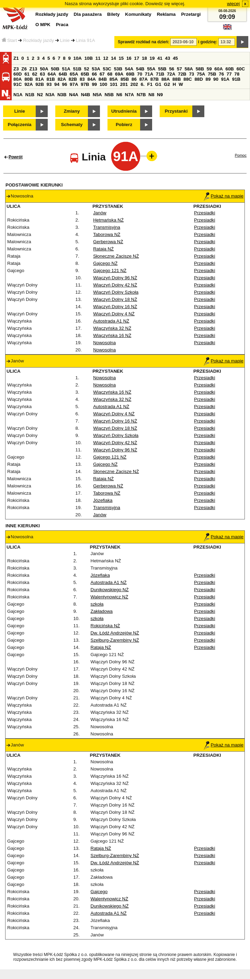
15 (121, 58)
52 (86, 68)
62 (34, 74)
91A (225, 79)
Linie (65, 40)
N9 (160, 94)
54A (129, 68)
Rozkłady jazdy (38, 40)
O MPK (42, 24)
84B (103, 79)
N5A (97, 94)
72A (171, 74)
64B (63, 74)
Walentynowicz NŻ (109, 596)
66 (94, 74)
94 (56, 84)
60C (241, 68)
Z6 (24, 68)
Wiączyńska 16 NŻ (112, 335)
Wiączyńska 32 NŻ (112, 328)
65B (85, 74)
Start (9, 40)
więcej (233, 3)
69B (130, 74)
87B (154, 79)
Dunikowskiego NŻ (110, 589)
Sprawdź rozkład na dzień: (143, 42)
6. (143, 84)
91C (17, 84)
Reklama (166, 14)
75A (201, 74)
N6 (119, 94)
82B (73, 79)
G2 (167, 84)
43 (167, 58)
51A (66, 68)
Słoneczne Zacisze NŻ (116, 256)
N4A (73, 94)
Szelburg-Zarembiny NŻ (115, 640)
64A (52, 74)
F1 (150, 84)
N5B (109, 94)
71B (160, 74)
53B (118, 68)
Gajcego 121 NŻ (109, 270)
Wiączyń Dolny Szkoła (115, 292)
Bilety (113, 14)
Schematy (72, 124)
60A (218, 68)
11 (98, 58)
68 (109, 74)
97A (74, 84)
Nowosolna (104, 342)
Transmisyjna (106, 227)
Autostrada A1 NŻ (111, 321)
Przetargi (191, 14)
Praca (62, 24)
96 (64, 84)
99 (94, 84)
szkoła (97, 604)
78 (236, 74)
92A (28, 84)
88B (176, 79)
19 (152, 58)
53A (96, 68)
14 (113, 58)
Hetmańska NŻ (108, 220)
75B (212, 74)
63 (42, 74)
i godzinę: (207, 42)
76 (221, 74)
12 (105, 58)
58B (200, 68)
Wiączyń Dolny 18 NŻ (115, 299)
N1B (29, 94)
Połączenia (20, 124)
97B (85, 84)
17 (136, 58)
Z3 (16, 68)
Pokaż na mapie (223, 196)
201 (124, 84)
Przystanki (176, 111)
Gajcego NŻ (105, 263)
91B (236, 79)
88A (165, 79)
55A (151, 68)
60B (230, 68)
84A (91, 79)
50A (44, 68)
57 (179, 68)
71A (149, 74)
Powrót (16, 157)
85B (125, 79)
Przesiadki (204, 212)
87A (143, 79)
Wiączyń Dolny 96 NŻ (115, 277)
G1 (158, 84)
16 (129, 58)
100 (103, 84)
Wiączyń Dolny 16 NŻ (115, 306)
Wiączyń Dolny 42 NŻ (115, 285)
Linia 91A (85, 40)
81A (39, 79)
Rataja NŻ (103, 248)
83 (82, 79)
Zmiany (72, 111)
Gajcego (99, 891)
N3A (50, 94)
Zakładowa (102, 611)
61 (27, 74)
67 (102, 74)
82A (62, 79)
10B (88, 58)
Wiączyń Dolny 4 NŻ (114, 313)
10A (77, 58)
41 (159, 58)
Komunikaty (138, 14)
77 (229, 74)
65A (74, 74)
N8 (151, 94)
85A (114, 79)
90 (215, 79)
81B (50, 79)
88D (198, 79)
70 (139, 74)
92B (39, 84)
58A (189, 68)
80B (28, 79)
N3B (62, 94)
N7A (129, 94)
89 (208, 79)
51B (77, 68)
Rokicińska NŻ (105, 625)
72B (182, 74)
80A (17, 79)
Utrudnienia (124, 111)
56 (171, 68)
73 (191, 74)
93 (49, 84)
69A (119, 74)
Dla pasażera (88, 14)
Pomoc (241, 155)
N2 (40, 94)
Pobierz (124, 124)
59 (209, 68)
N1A (18, 94)
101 (113, 84)
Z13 (33, 68)
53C (107, 68)
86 (134, 79)
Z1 (16, 58)
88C (187, 79)
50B (55, 68)
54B (140, 68)
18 (144, 58)
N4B (85, 94)
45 (175, 58)
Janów (99, 212)
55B (162, 68)
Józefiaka (102, 500)
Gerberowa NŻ (108, 241)
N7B (141, 94)
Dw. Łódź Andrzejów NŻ (115, 632)
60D (17, 74)
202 (134, 84)
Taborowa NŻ (106, 234)
